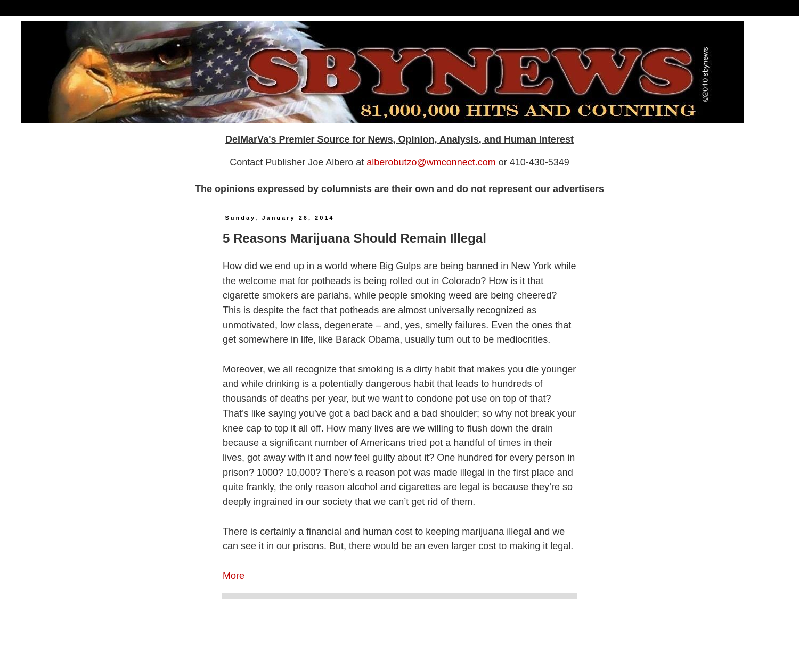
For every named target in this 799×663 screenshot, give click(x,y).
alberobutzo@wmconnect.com (430, 162)
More (233, 575)
